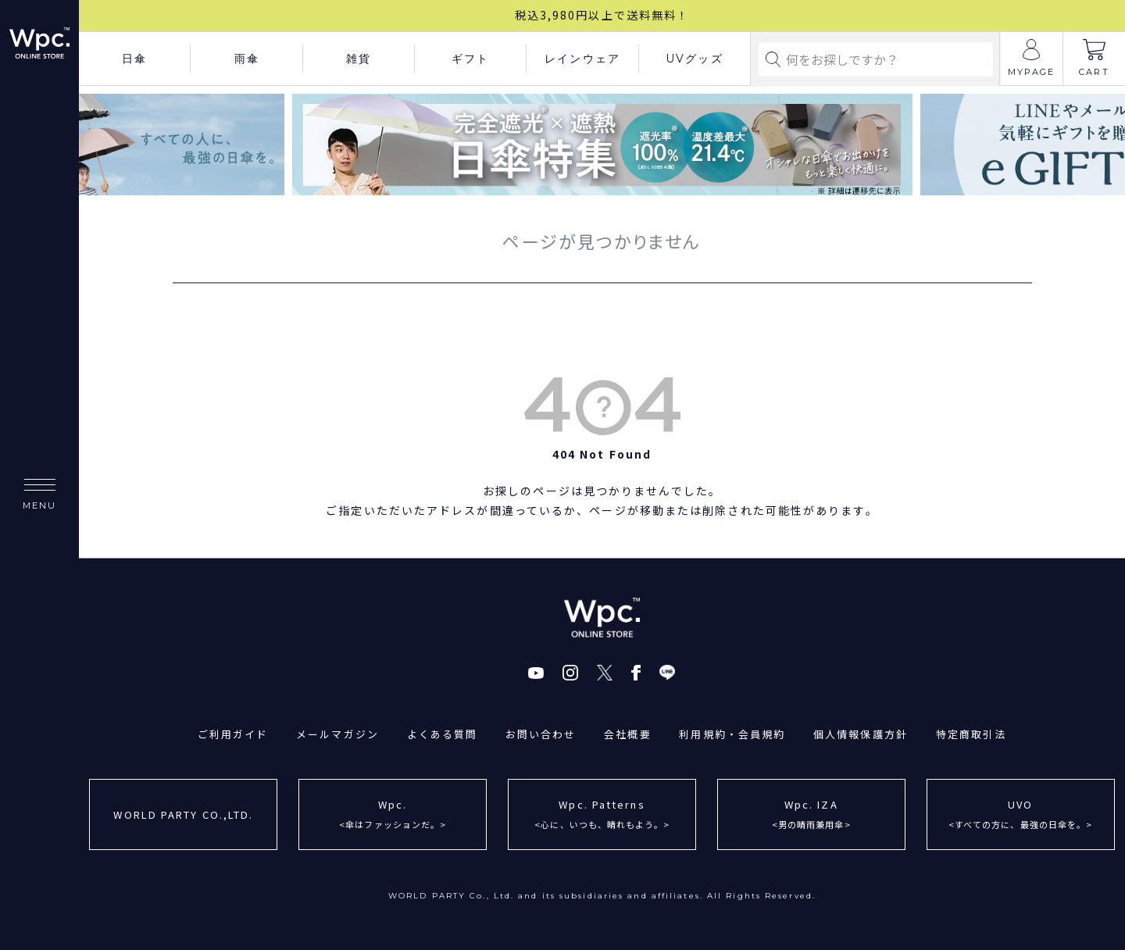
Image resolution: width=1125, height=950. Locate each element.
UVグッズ (694, 59)
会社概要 (627, 734)
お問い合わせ (541, 734)
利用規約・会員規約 (733, 734)
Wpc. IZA (811, 815)
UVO (1020, 815)
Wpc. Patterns (602, 815)
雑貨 (358, 59)
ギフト (470, 59)
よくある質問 (441, 734)
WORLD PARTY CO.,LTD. (183, 813)
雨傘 (246, 59)
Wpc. (392, 815)
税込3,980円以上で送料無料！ (602, 15)
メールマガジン (336, 734)
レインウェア (582, 59)
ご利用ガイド (232, 734)
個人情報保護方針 (861, 734)
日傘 (134, 59)
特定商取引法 (972, 734)
